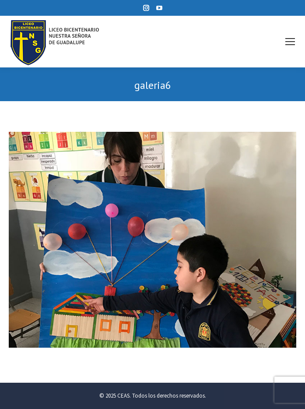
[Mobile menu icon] (290, 41)
